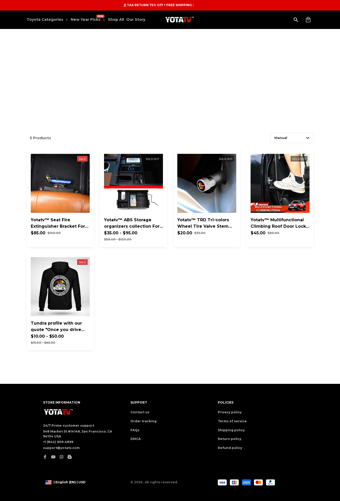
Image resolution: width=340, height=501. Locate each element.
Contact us (139, 412)
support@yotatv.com (61, 448)
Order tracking (143, 421)
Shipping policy (231, 430)
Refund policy (230, 448)
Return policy (229, 439)
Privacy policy (230, 412)
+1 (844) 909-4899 (58, 442)
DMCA (135, 439)
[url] (136, 5)
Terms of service (232, 421)
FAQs (134, 430)
